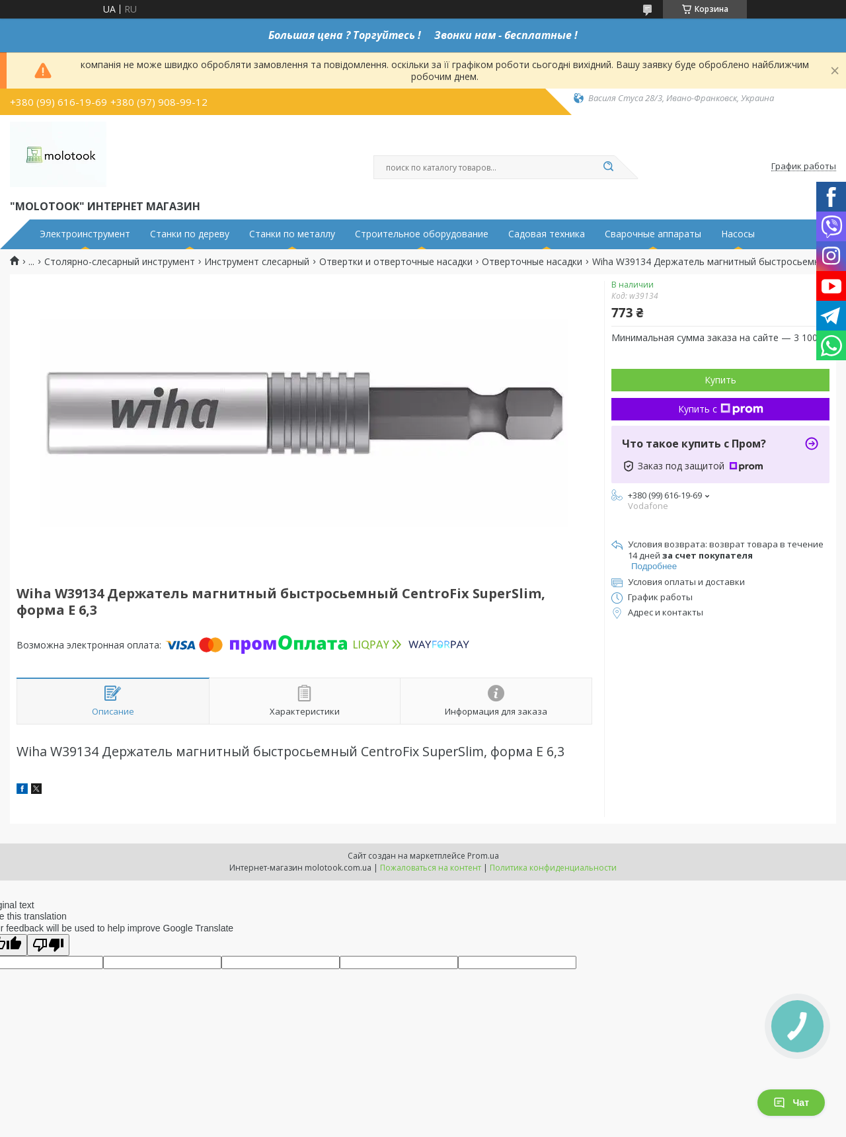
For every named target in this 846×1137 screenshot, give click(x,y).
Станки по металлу (292, 234)
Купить (720, 379)
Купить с (720, 409)
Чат (791, 1103)
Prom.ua (483, 855)
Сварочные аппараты (653, 234)
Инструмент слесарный (256, 262)
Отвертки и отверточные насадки (396, 262)
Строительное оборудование (421, 234)
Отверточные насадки (532, 262)
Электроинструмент (85, 234)
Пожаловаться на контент (430, 867)
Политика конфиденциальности (553, 867)
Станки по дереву (189, 234)
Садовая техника (546, 234)
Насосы (738, 234)
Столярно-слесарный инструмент (119, 262)
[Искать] (608, 167)
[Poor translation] (48, 945)
